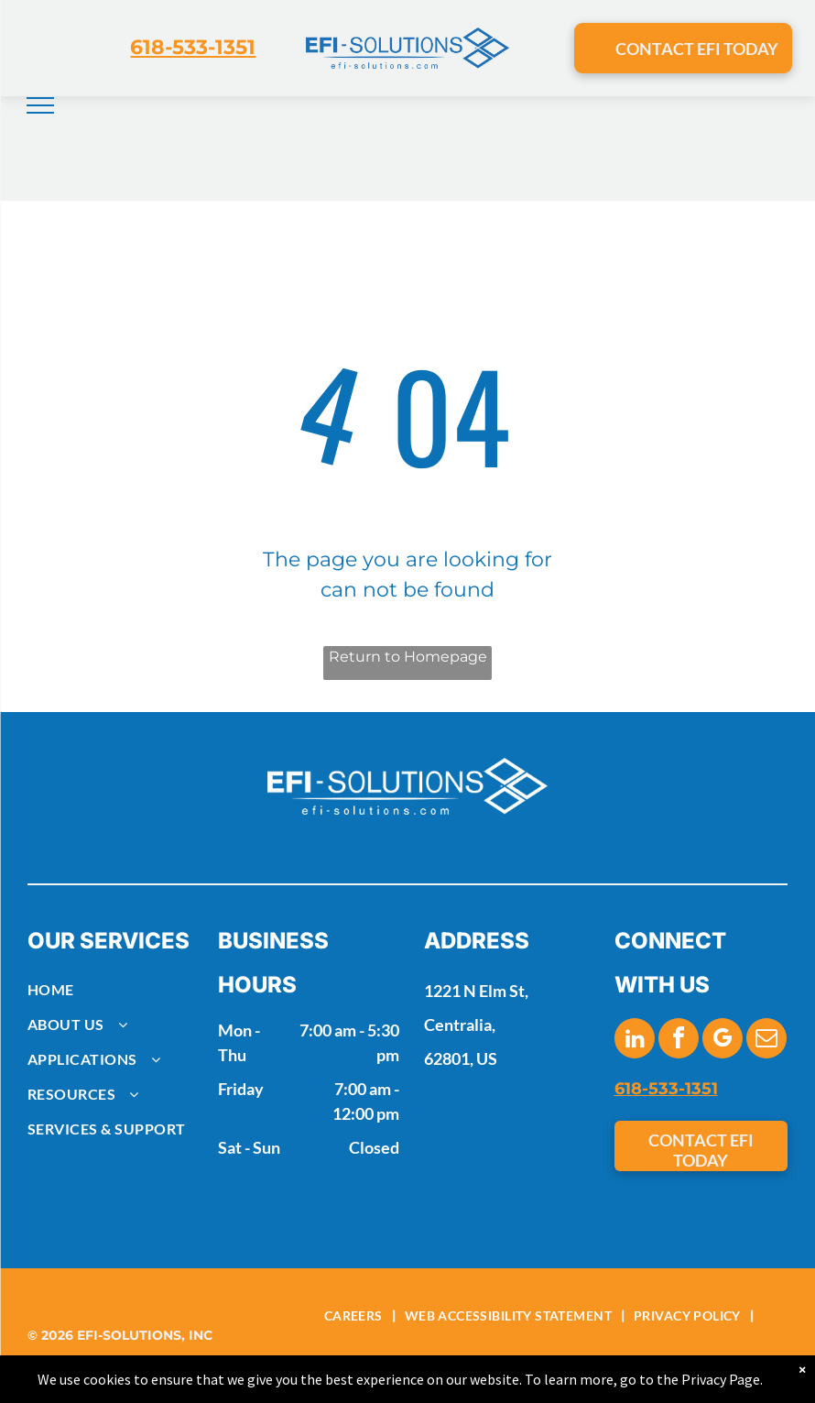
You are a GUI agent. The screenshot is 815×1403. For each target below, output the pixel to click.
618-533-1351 (192, 47)
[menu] (40, 105)
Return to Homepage (408, 656)
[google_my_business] (722, 1040)
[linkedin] (634, 1040)
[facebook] (678, 1040)
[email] (766, 1040)
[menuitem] (114, 989)
